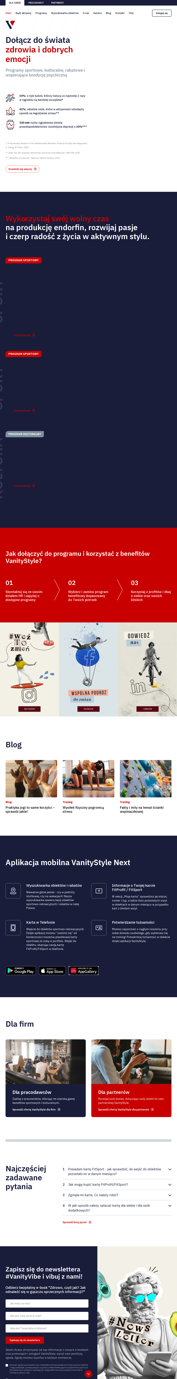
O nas (86, 13)
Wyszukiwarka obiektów (65, 13)
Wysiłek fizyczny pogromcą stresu (83, 811)
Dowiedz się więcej (20, 170)
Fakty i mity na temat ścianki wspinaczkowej (142, 811)
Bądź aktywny (23, 13)
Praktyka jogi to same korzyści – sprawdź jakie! (30, 811)
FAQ (131, 13)
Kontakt (120, 13)
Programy (41, 13)
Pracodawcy (36, 2)
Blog (108, 13)
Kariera (97, 13)
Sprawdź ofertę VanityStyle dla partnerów (125, 1111)
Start (8, 13)
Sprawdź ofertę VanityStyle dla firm (35, 1111)
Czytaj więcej (22, 337)
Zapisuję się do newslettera (25, 1343)
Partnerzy (57, 2)
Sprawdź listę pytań (75, 1225)
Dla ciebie (15, 2)
